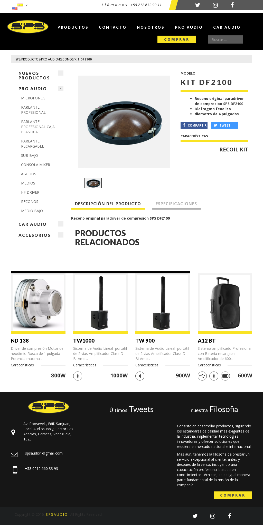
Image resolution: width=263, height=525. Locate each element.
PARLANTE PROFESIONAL (33, 110)
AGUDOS (28, 173)
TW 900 (145, 340)
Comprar (177, 39)
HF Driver (30, 192)
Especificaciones (176, 204)
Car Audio (227, 27)
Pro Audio (189, 27)
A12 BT (207, 340)
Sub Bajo (29, 155)
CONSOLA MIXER (35, 164)
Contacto (113, 27)
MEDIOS (28, 183)
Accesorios (34, 235)
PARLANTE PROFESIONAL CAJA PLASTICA (38, 126)
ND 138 (20, 340)
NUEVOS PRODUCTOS (34, 75)
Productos (73, 27)
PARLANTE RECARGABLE (32, 144)
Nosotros (151, 27)
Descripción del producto (108, 204)
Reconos (29, 201)
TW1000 (84, 340)
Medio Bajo (32, 210)
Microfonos (33, 98)
